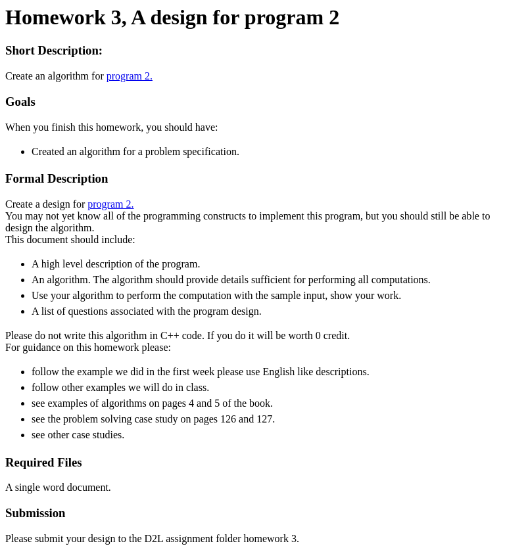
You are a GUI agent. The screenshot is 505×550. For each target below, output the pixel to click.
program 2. (130, 75)
